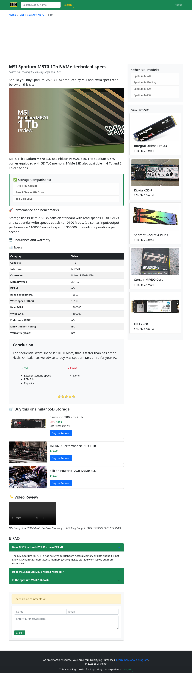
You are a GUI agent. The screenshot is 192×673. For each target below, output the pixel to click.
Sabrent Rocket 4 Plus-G (151, 235)
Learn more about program (132, 660)
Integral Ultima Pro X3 (150, 146)
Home (12, 14)
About (178, 5)
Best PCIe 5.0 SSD (26, 186)
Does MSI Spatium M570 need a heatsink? (38, 571)
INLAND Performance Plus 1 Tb (73, 446)
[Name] (40, 612)
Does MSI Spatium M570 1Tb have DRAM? (37, 547)
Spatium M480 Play (145, 82)
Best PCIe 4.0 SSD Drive (30, 192)
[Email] (92, 612)
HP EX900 (141, 324)
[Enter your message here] (66, 622)
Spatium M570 (35, 14)
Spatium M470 (142, 89)
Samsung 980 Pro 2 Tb (66, 417)
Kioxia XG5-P (143, 190)
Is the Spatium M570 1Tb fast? (30, 580)
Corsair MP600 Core (148, 279)
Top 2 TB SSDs (24, 198)
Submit (20, 632)
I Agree (127, 669)
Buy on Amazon (61, 433)
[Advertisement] (96, 41)
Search (68, 5)
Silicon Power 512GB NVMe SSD (73, 471)
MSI (21, 14)
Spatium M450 (142, 95)
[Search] (41, 5)
